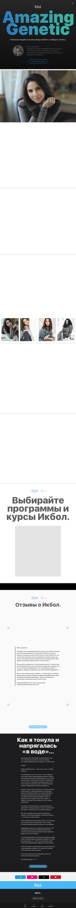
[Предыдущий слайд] (8, 627)
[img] (18, 50)
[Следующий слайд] (67, 627)
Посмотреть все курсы (38, 60)
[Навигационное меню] (72, 3)
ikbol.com (34, 859)
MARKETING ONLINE (38, 898)
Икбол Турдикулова (32, 46)
